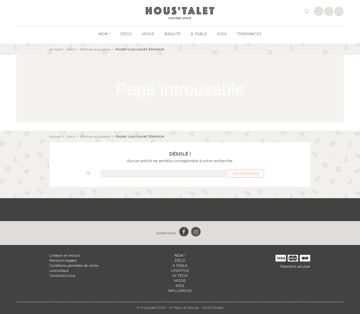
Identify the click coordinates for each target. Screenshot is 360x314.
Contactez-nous (62, 276)
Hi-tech (180, 275)
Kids (222, 34)
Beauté (173, 34)
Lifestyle (180, 270)
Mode (148, 34)
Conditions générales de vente (73, 266)
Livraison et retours (64, 255)
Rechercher (246, 174)
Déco (126, 34)
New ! (104, 34)
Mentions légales (63, 260)
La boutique (59, 271)
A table (179, 265)
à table (199, 34)
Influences (180, 291)
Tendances (249, 34)
